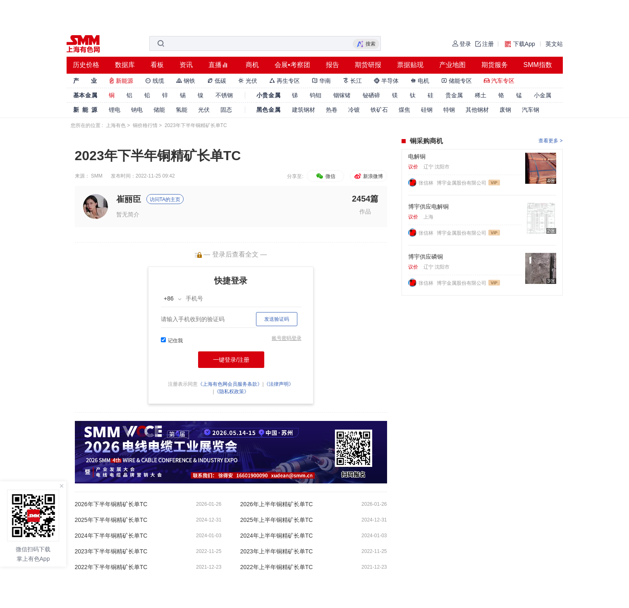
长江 (352, 80)
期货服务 (494, 64)
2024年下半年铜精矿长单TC (111, 535)
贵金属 (454, 95)
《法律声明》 (279, 384)
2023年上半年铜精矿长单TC (276, 551)
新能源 (121, 80)
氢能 (181, 109)
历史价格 (86, 64)
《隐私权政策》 (231, 391)
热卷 (331, 109)
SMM (97, 176)
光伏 (247, 80)
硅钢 (427, 109)
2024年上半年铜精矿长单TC (276, 535)
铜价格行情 (145, 125)
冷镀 (354, 109)
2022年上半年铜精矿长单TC (276, 567)
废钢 (505, 109)
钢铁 (185, 80)
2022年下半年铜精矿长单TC (111, 567)
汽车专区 (499, 80)
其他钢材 (477, 109)
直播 (215, 64)
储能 (159, 109)
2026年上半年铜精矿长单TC (276, 504)
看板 (157, 64)
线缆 (154, 80)
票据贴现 (410, 64)
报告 (332, 64)
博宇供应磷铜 (425, 256)
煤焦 (404, 109)
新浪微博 (368, 176)
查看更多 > (550, 141)
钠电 (137, 109)
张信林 (427, 183)
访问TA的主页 (165, 199)
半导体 (386, 80)
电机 (420, 80)
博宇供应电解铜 (428, 206)
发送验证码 (276, 319)
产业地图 (452, 64)
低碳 (216, 80)
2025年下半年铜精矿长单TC (111, 520)
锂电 (114, 109)
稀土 (480, 95)
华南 (321, 80)
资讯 (186, 64)
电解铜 (417, 156)
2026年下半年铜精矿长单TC (111, 504)
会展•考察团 (292, 64)
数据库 (125, 64)
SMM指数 (538, 64)
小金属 (542, 95)
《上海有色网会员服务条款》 (230, 384)
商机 (252, 64)
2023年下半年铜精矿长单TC (111, 551)
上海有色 (116, 125)
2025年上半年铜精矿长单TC (276, 520)
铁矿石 (379, 109)
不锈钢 (224, 95)
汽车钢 (530, 109)
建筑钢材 (303, 109)
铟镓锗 (342, 95)
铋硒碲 (371, 95)
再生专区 (284, 80)
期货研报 (368, 64)
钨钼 (315, 95)
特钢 (449, 109)
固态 (226, 109)
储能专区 (456, 80)
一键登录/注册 (231, 359)
